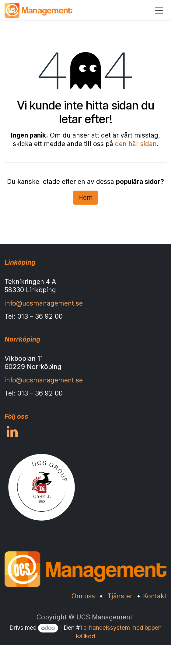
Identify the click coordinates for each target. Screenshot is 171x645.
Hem (85, 197)
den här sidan (136, 144)
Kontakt (154, 596)
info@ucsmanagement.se (44, 303)
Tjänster (119, 596)
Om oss (83, 596)
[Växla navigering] (159, 10)
